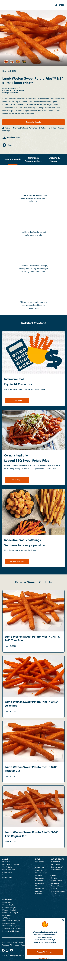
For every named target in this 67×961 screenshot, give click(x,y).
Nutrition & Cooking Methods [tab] (33, 160)
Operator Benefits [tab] (13, 160)
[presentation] (12, 159)
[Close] (63, 920)
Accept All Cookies (44, 952)
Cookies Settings (44, 958)
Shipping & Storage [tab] (54, 160)
